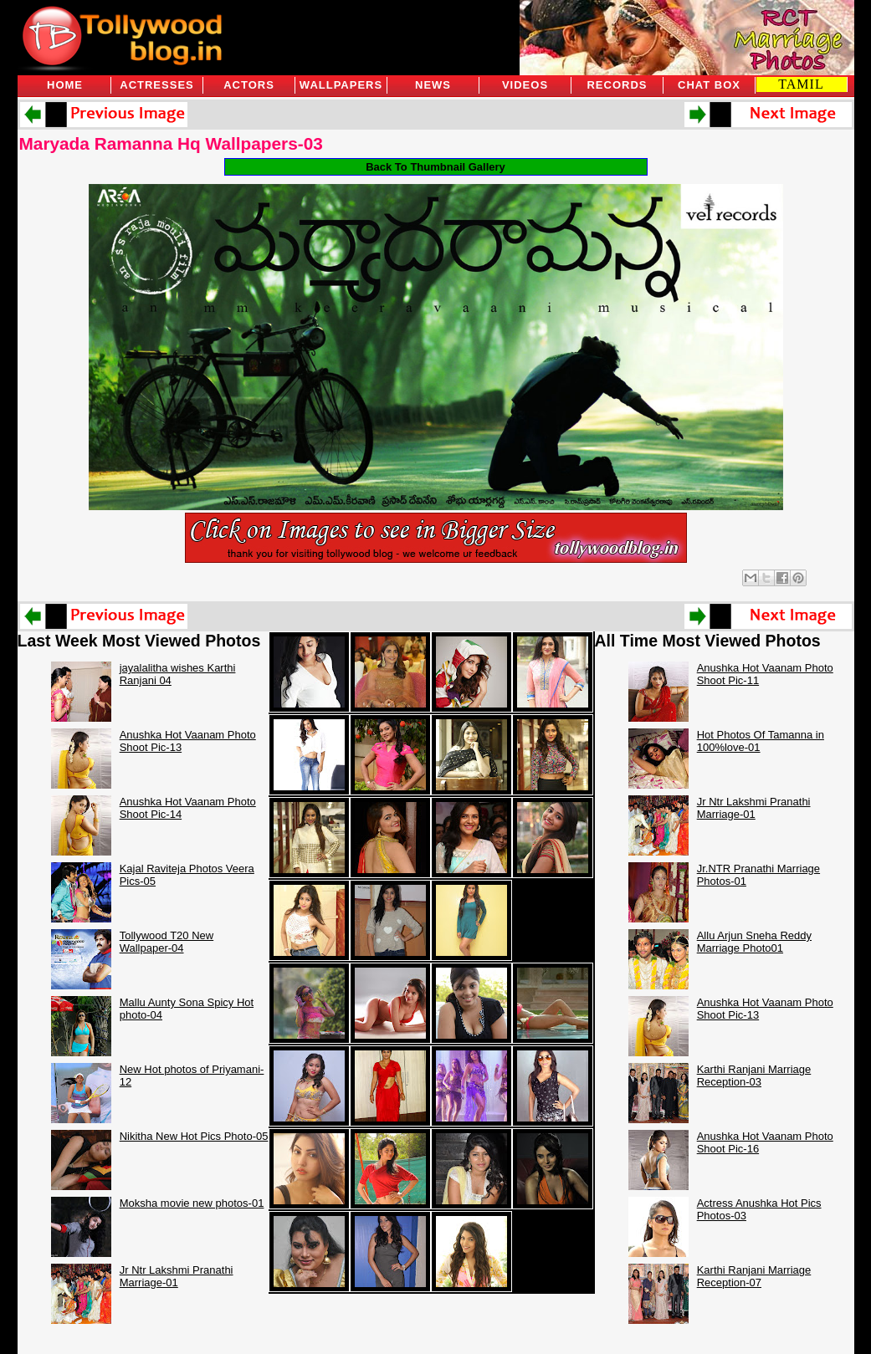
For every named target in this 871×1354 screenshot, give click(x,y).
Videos (525, 85)
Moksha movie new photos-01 (192, 1203)
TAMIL (800, 84)
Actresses (156, 85)
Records (617, 85)
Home (65, 85)
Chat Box (709, 85)
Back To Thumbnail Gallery (435, 167)
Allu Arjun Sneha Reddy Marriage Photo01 (754, 941)
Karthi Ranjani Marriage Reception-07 (754, 1276)
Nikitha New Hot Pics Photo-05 (194, 1136)
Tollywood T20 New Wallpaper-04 (166, 941)
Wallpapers (341, 85)
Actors (248, 85)
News (433, 85)
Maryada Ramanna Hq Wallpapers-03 (171, 143)
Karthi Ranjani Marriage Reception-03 (754, 1075)
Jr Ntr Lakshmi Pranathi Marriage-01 (176, 1276)
